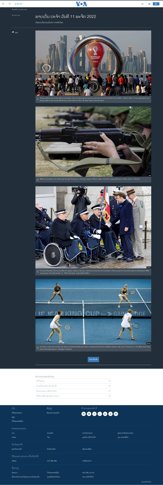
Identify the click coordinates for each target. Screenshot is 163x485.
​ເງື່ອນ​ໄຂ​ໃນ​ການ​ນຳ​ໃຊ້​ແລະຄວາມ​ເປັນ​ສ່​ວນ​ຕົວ (26, 477)
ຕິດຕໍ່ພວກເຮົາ (51, 449)
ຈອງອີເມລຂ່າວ (87, 461)
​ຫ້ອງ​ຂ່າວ (15, 472)
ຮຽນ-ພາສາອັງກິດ (123, 437)
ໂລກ (48, 437)
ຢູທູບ (13, 417)
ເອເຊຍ (14, 437)
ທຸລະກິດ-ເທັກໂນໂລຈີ (88, 437)
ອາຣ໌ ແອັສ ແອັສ (52, 461)
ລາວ (13, 433)
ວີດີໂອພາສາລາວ (17, 413)
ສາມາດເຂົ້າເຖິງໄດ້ (88, 477)
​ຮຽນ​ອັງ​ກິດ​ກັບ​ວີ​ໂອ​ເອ (53, 477)
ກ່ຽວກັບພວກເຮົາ (17, 449)
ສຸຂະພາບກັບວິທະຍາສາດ (125, 433)
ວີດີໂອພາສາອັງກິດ (17, 421)
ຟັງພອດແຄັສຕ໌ (86, 449)
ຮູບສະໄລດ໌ (18, 4)
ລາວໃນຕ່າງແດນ (87, 433)
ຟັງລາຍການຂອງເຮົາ (53, 413)
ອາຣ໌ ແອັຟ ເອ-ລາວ (88, 472)
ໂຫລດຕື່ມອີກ (93, 359)
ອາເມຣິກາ (50, 433)
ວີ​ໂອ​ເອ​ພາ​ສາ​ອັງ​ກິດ (53, 472)
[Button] (15, 33)
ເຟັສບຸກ (14, 461)
